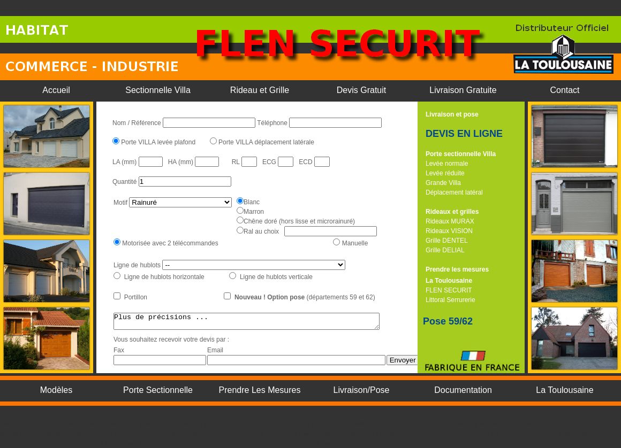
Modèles (56, 390)
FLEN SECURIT (449, 290)
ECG (270, 162)
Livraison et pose (452, 114)
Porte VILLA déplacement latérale (265, 142)
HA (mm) (181, 162)
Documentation (463, 390)
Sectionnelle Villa (158, 90)
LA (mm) (125, 162)
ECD (306, 162)
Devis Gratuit (361, 90)
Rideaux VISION (449, 231)
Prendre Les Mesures (260, 390)
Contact (564, 90)
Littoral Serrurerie (450, 300)
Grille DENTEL (447, 240)
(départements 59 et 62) (306, 297)
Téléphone (273, 123)
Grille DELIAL (445, 250)
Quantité (125, 182)
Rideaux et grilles (452, 211)
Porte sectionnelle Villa (461, 154)
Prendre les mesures (457, 269)
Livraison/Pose (362, 390)
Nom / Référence (137, 123)
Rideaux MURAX (450, 221)
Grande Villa (443, 183)
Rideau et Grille (259, 90)
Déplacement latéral (454, 192)
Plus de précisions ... (262, 323)
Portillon (134, 297)
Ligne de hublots (137, 265)
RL (236, 162)
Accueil (56, 90)
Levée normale (447, 163)
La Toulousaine (449, 280)
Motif (120, 202)
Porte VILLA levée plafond (157, 142)
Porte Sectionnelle (158, 390)
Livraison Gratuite (462, 90)
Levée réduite (445, 173)
